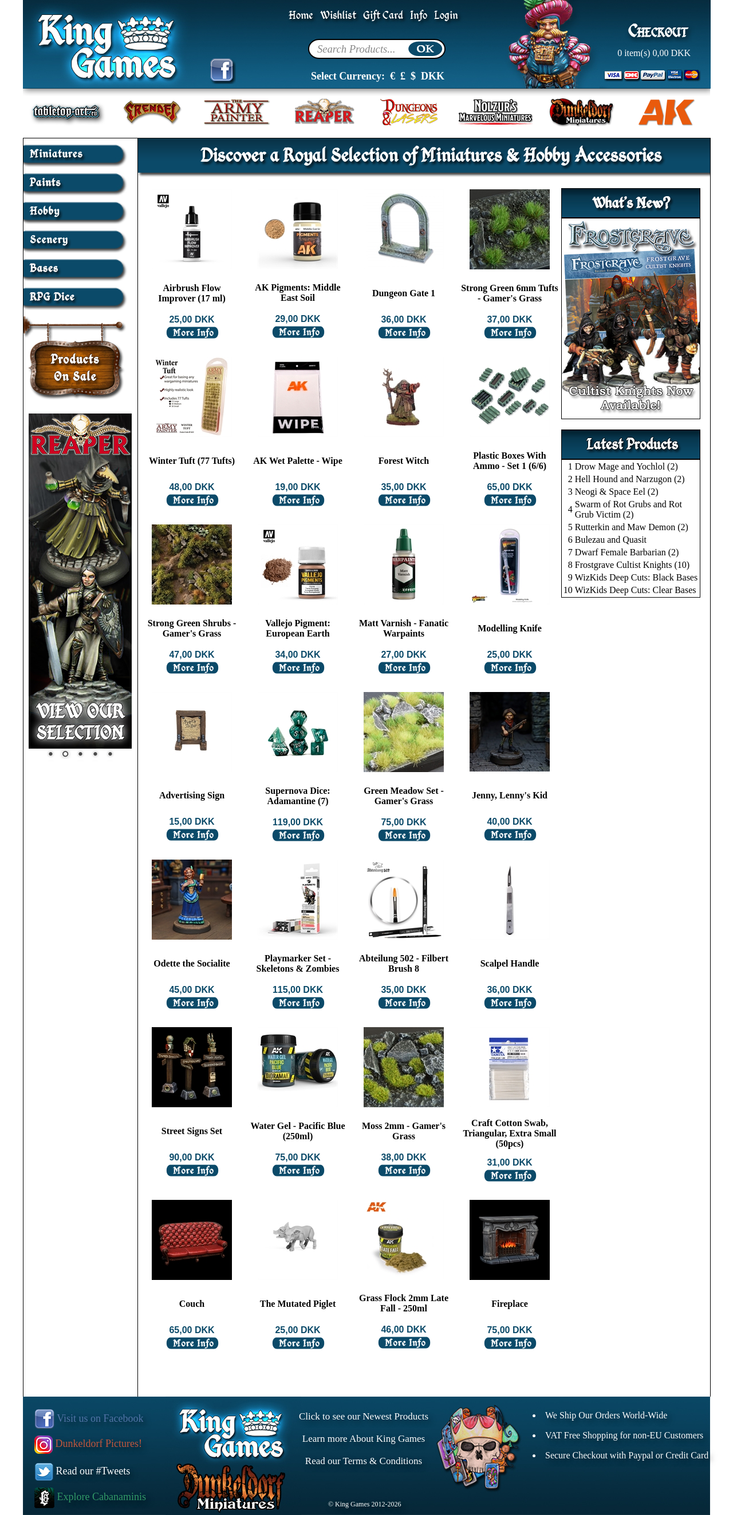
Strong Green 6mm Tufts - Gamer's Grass (509, 293)
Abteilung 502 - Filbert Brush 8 (403, 963)
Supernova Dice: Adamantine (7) (297, 796)
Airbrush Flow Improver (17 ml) (192, 293)
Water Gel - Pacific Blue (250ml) (298, 1131)
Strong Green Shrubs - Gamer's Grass (192, 628)
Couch (191, 1304)
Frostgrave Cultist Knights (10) (632, 565)
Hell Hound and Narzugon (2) (630, 479)
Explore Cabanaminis (90, 1496)
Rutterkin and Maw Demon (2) (631, 527)
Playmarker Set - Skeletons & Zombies (298, 963)
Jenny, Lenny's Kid (509, 795)
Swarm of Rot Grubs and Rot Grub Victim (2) (628, 509)
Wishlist (338, 16)
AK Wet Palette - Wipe (297, 461)
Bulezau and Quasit (611, 539)
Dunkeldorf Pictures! (88, 1443)
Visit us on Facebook (89, 1418)
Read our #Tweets (82, 1471)
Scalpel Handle (509, 963)
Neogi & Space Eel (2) (617, 491)
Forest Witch (404, 461)
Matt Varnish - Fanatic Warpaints (403, 628)
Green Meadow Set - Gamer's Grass (404, 796)
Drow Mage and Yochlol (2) (626, 466)
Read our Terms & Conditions (363, 1461)
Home (301, 16)
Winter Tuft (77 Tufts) (192, 461)
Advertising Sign (191, 795)
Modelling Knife (510, 628)
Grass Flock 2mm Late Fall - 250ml (403, 1303)
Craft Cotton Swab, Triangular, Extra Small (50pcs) (509, 1133)
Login (446, 16)
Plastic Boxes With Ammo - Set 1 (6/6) (509, 461)
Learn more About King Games (363, 1438)
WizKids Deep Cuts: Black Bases (636, 577)
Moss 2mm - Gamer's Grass (404, 1131)
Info (418, 16)
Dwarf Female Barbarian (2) (627, 552)
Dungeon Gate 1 (403, 293)
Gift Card (383, 16)
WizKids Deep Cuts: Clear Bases (635, 590)
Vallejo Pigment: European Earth (297, 628)
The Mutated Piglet (298, 1304)
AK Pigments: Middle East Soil (297, 293)
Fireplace (509, 1304)
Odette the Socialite (191, 963)
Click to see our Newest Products (363, 1416)
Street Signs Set (191, 1131)
